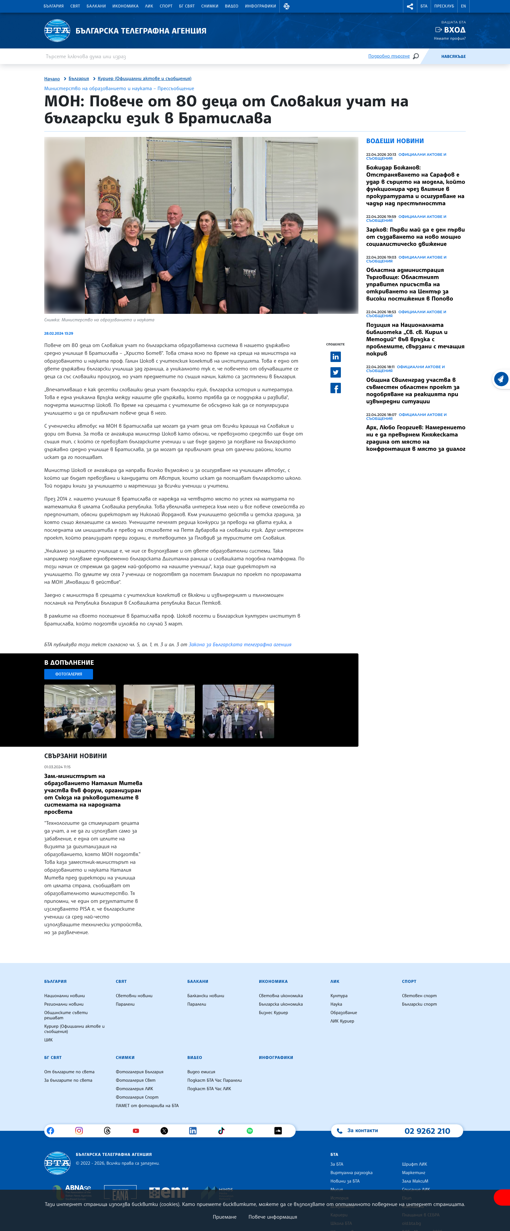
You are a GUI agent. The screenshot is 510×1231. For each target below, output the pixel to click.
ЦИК (48, 1040)
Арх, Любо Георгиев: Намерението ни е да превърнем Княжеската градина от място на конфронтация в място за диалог (415, 438)
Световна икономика (281, 995)
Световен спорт (419, 995)
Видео (232, 6)
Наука (336, 1004)
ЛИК (149, 6)
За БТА (336, 1164)
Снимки (210, 6)
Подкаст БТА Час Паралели (214, 1080)
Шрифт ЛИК (414, 1164)
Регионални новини (64, 1004)
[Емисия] (430, 56)
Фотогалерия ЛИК (134, 1088)
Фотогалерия (68, 674)
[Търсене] (415, 56)
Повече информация (272, 1216)
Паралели (125, 1004)
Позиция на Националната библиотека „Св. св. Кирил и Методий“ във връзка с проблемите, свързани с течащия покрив (415, 339)
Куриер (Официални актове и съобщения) (145, 78)
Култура (339, 995)
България (54, 6)
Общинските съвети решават (66, 1015)
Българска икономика (281, 1004)
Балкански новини (205, 995)
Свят (75, 6)
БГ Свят (187, 6)
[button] (286, 6)
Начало (52, 79)
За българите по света (68, 1080)
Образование (343, 1012)
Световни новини (134, 995)
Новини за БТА (345, 1181)
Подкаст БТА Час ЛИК (209, 1088)
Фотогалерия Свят (135, 1080)
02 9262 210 (427, 1131)
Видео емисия (201, 1072)
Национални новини (64, 995)
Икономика (126, 6)
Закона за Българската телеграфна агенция (240, 644)
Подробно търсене (389, 56)
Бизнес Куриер (273, 1012)
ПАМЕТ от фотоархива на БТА (147, 1105)
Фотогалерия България (140, 1072)
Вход (455, 29)
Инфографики (260, 6)
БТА (424, 6)
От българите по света (69, 1072)
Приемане (224, 1216)
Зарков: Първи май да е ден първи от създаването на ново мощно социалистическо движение (415, 237)
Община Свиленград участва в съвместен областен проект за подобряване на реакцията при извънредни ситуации (413, 390)
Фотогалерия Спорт (137, 1097)
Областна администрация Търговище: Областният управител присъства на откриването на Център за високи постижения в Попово (409, 284)
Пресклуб (444, 6)
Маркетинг (413, 1172)
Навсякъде (453, 56)
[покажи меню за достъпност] (502, 1197)
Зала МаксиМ (415, 1181)
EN (463, 6)
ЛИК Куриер (342, 1021)
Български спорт (419, 1004)
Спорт (166, 6)
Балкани (96, 6)
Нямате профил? (450, 38)
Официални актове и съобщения (406, 156)
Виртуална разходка (351, 1172)
